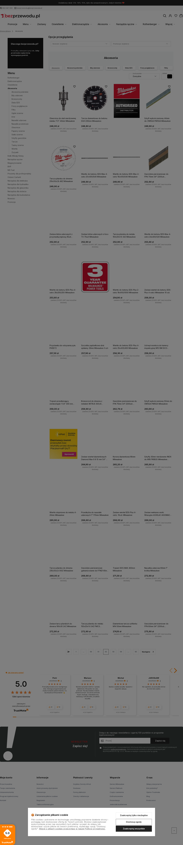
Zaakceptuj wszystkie (134, 828)
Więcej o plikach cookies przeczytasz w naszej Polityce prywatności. (72, 828)
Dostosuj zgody (134, 822)
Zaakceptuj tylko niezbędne (134, 815)
